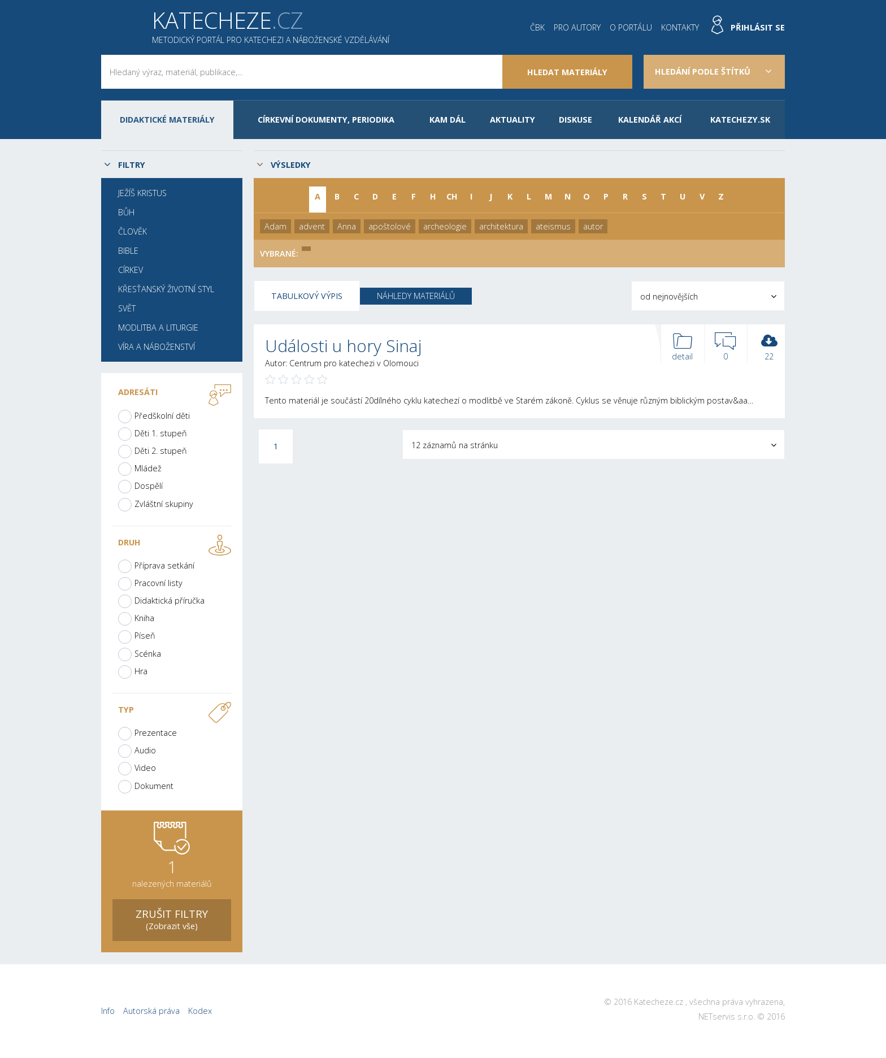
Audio (145, 750)
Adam (275, 226)
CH (452, 196)
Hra (140, 671)
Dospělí (148, 485)
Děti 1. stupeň (160, 433)
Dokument (153, 786)
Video (145, 767)
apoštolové (389, 226)
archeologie (445, 226)
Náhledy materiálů (416, 295)
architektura (501, 226)
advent (312, 226)
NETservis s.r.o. (726, 1016)
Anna (346, 226)
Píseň (144, 635)
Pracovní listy (158, 583)
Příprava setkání (164, 565)
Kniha (144, 618)
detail (682, 347)
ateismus (553, 226)
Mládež (148, 468)
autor (593, 226)
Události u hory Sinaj (343, 345)
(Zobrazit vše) (171, 919)
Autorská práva (151, 1010)
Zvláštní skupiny (163, 503)
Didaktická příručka (169, 600)
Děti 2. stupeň (160, 450)
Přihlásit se (758, 27)
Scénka (147, 653)
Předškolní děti (162, 415)
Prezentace (155, 732)
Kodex (200, 1010)
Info (108, 1010)
